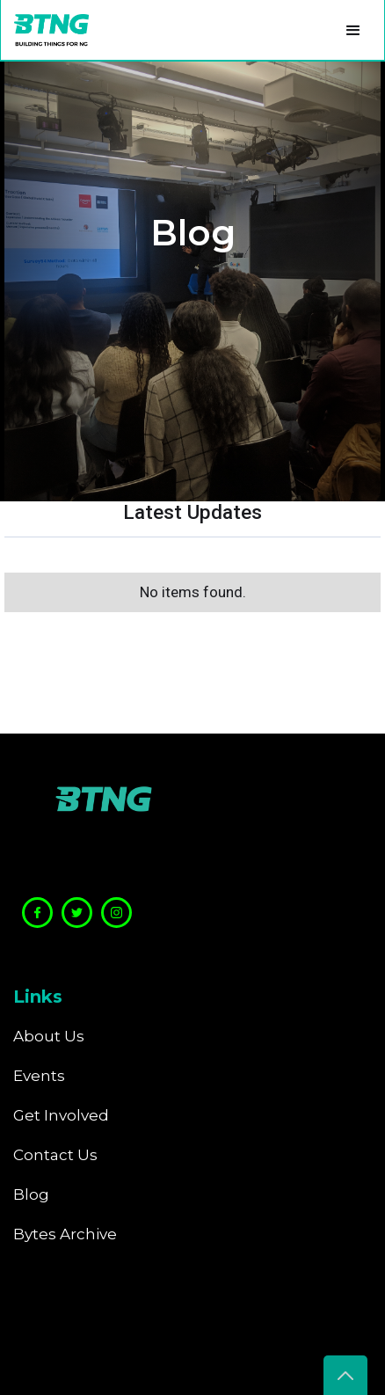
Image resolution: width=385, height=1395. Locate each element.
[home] (47, 30)
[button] (353, 30)
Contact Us (55, 1155)
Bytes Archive (65, 1234)
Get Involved (61, 1115)
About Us (48, 1036)
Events (39, 1076)
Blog (31, 1194)
